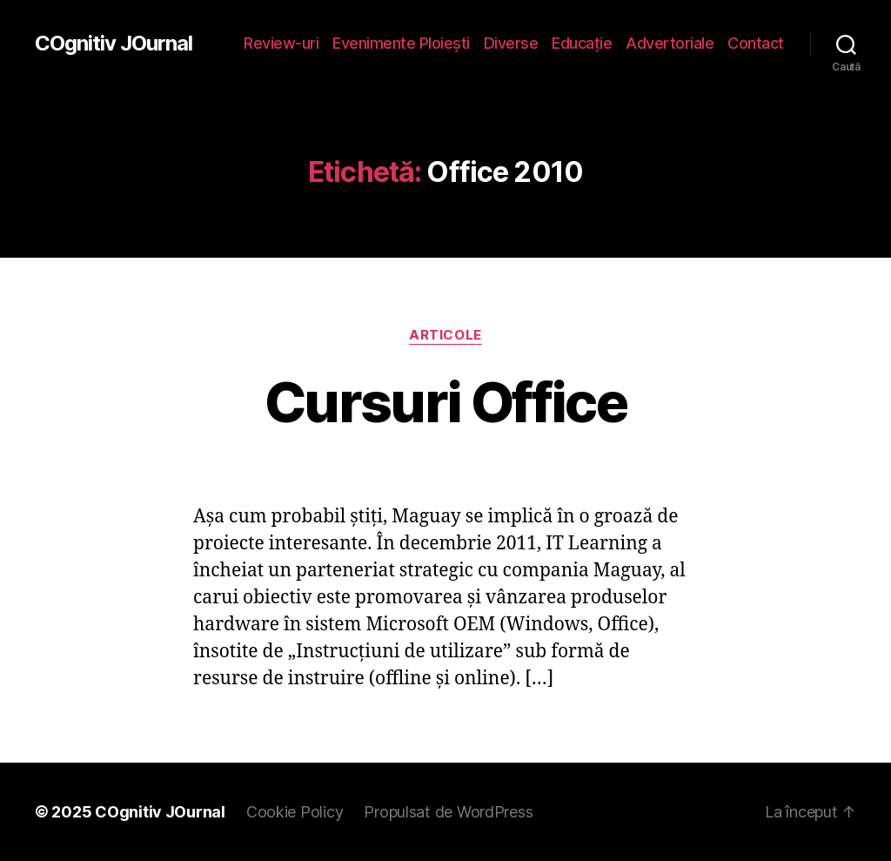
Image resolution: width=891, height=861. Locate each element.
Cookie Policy (295, 812)
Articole (445, 335)
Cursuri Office (445, 401)
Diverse (511, 43)
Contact (755, 43)
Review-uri (281, 43)
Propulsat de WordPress (448, 812)
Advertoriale (669, 43)
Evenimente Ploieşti (401, 43)
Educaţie (582, 43)
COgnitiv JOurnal (113, 43)
